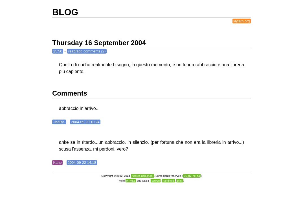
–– (192, 175)
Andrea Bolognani (142, 175)
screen (156, 180)
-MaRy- (59, 122)
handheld (168, 180)
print (180, 180)
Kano (57, 162)
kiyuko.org (241, 21)
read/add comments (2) (87, 51)
